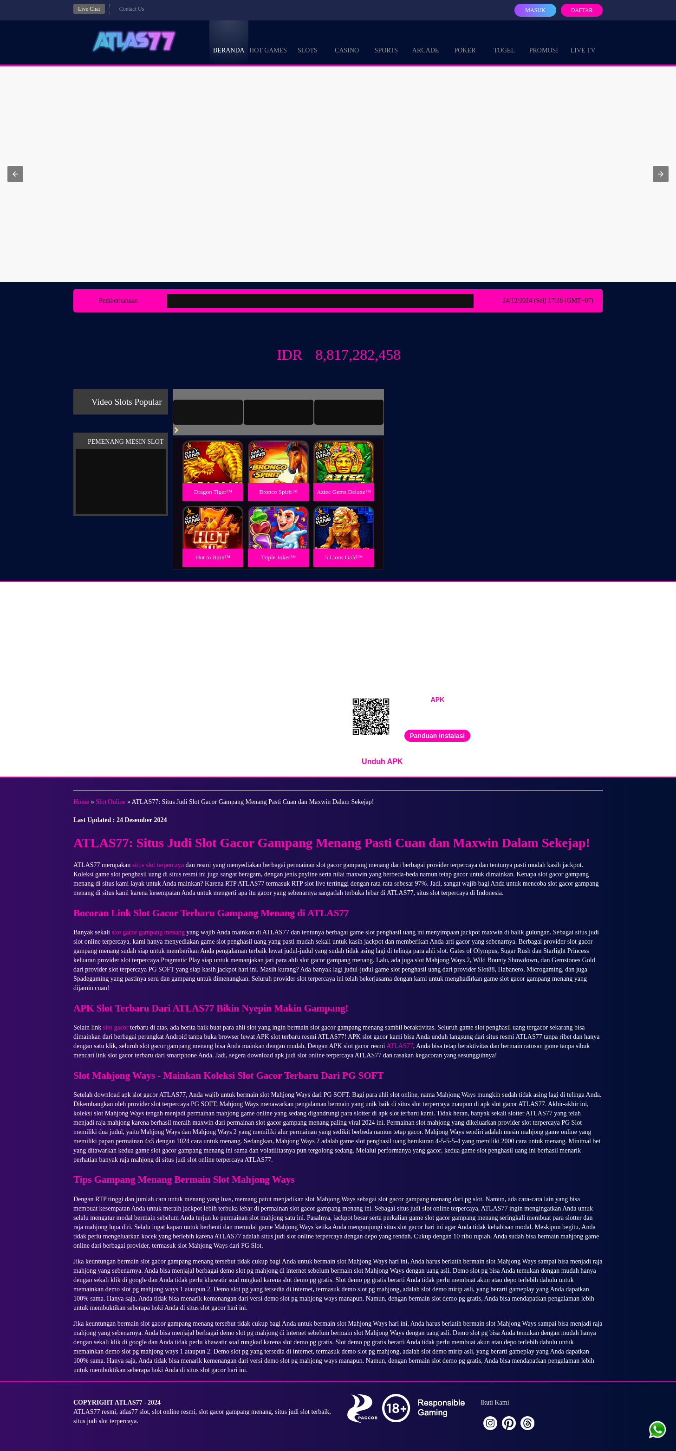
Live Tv (583, 42)
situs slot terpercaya (158, 865)
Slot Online (110, 801)
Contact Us (131, 9)
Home (81, 801)
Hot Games (268, 42)
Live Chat (89, 9)
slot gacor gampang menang (147, 932)
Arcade (425, 42)
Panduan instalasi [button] (437, 735)
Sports (386, 42)
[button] (15, 174)
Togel (504, 42)
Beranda (229, 42)
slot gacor (116, 1027)
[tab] (208, 412)
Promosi (543, 42)
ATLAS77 (399, 1046)
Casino (347, 42)
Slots (308, 42)
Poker (464, 42)
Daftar (581, 10)
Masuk (535, 10)
